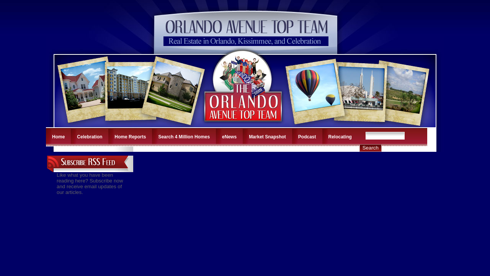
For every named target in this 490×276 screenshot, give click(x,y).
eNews (229, 137)
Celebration (89, 137)
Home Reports (130, 137)
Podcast (307, 137)
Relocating (340, 137)
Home (58, 137)
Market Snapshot (267, 137)
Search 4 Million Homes (184, 137)
